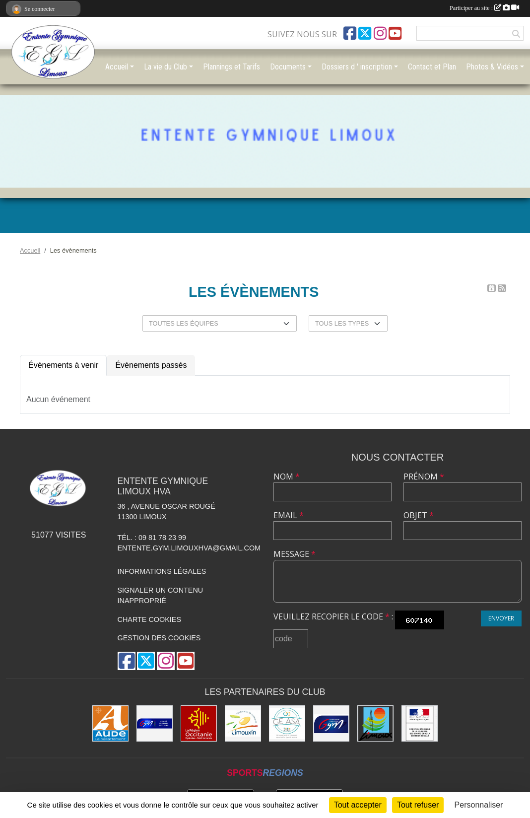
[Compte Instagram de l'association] (380, 33)
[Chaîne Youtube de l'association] (395, 33)
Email (288, 515)
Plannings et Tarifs (231, 66)
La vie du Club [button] (165, 66)
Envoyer (501, 618)
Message (294, 553)
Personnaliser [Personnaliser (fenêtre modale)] (479, 805)
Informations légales (162, 571)
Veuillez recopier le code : (333, 616)
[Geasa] (287, 723)
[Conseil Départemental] (110, 723)
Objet (418, 515)
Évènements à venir (63, 365)
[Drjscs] (419, 723)
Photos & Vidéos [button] (492, 66)
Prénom (423, 476)
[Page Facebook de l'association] (349, 33)
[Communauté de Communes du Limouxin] (243, 723)
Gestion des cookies (159, 638)
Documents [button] (288, 66)
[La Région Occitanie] (199, 723)
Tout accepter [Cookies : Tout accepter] (358, 805)
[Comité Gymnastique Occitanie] (154, 723)
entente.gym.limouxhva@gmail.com (189, 548)
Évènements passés (151, 365)
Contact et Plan (432, 66)
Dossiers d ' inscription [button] (357, 66)
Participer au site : (484, 7)
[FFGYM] (331, 723)
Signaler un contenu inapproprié (160, 595)
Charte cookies (149, 619)
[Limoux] (375, 723)
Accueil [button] (116, 66)
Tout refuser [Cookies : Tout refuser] (418, 805)
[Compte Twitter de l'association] (364, 33)
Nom (286, 476)
